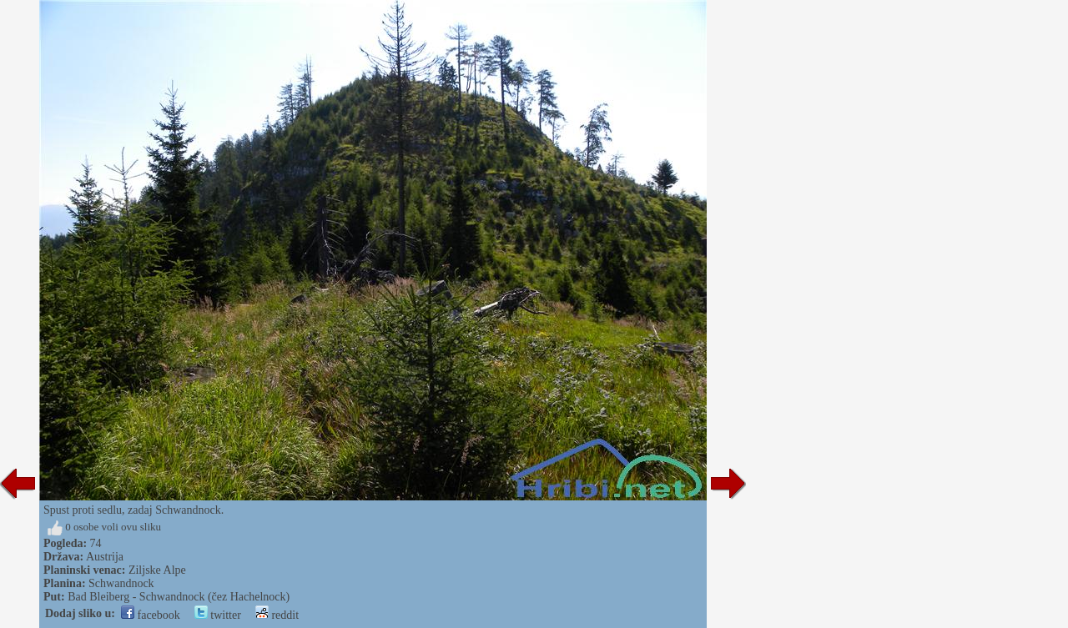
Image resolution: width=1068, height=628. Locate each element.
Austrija (104, 556)
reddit (277, 615)
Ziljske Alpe (157, 570)
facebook (150, 615)
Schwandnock (121, 583)
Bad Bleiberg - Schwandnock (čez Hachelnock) (179, 596)
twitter (217, 615)
